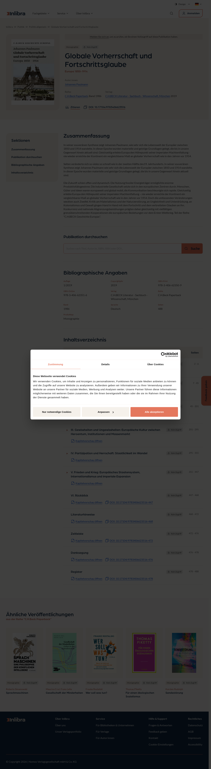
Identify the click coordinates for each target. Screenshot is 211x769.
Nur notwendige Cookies (57, 411)
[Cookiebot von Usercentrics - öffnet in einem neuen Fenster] (163, 354)
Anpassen (106, 411)
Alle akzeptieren (154, 411)
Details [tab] (105, 364)
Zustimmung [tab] (55, 364)
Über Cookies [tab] (155, 364)
